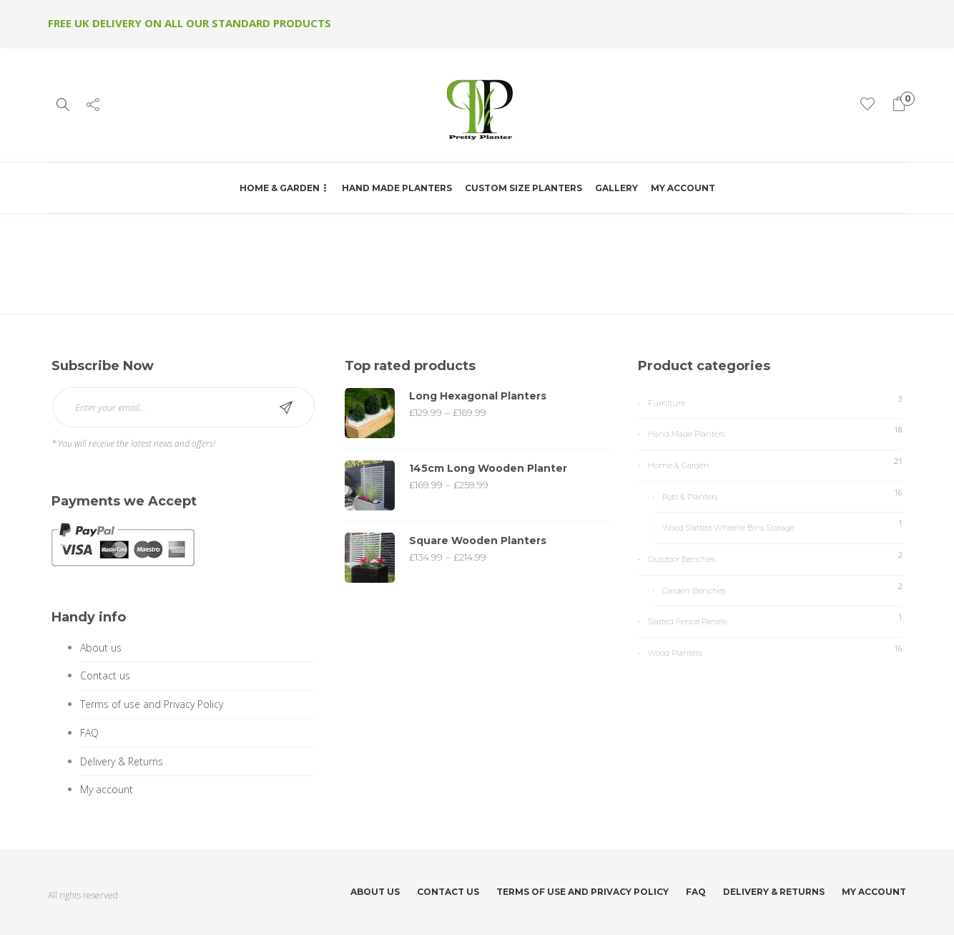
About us (101, 647)
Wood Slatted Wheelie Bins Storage (728, 528)
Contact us (105, 675)
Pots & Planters (690, 497)
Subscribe (286, 407)
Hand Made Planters (397, 188)
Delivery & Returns (121, 761)
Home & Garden (280, 188)
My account (683, 188)
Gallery (616, 188)
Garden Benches (694, 591)
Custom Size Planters (523, 188)
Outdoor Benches (681, 559)
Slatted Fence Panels (687, 621)
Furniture (666, 403)
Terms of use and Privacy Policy (151, 704)
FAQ (89, 733)
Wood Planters (675, 653)
